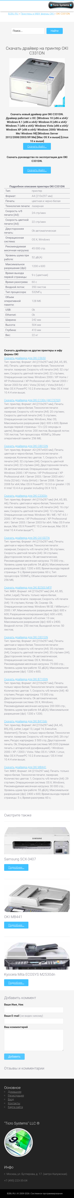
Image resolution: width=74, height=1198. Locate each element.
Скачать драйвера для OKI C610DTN (27, 537)
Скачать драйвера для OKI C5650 (25, 358)
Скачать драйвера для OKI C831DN (26, 637)
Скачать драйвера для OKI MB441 (25, 767)
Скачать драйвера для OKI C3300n (25, 495)
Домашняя (14, 1091)
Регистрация (16, 1095)
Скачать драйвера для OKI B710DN (26, 679)
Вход (11, 1099)
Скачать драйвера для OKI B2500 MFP (28, 587)
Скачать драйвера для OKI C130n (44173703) (32, 400)
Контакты (14, 1103)
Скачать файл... (37, 146)
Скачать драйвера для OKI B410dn (25, 721)
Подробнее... (16, 867)
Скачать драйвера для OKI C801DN (26, 446)
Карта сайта (15, 1107)
